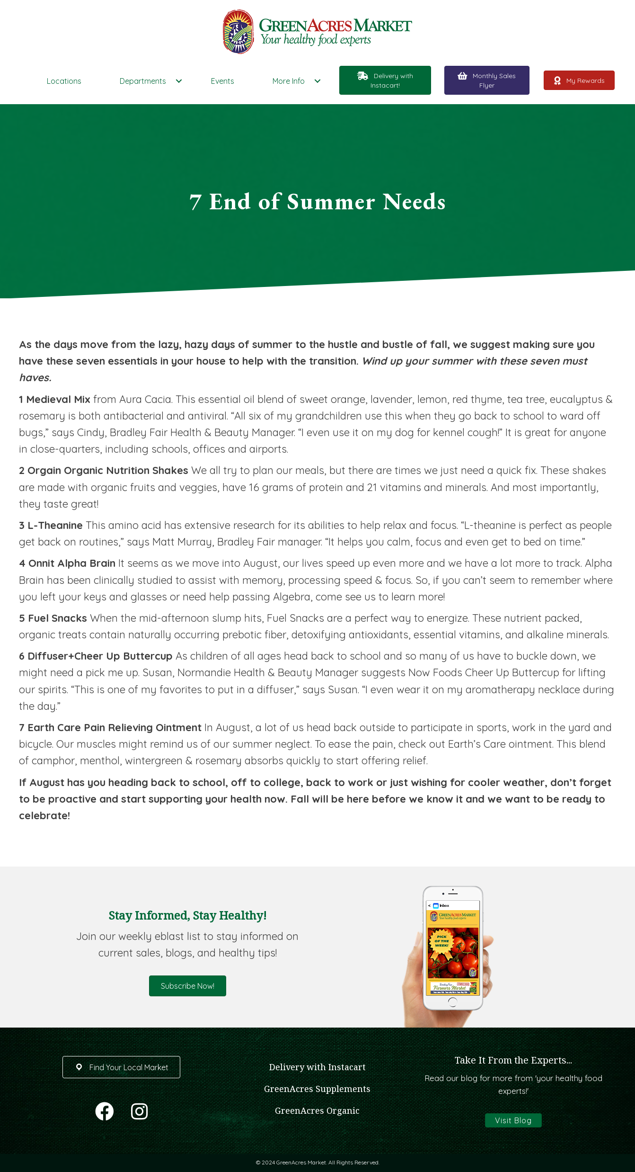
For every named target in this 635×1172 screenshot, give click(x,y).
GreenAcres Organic (317, 1110)
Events (222, 81)
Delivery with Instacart (317, 1067)
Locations (64, 81)
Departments (143, 81)
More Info (289, 81)
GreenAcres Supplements (317, 1088)
